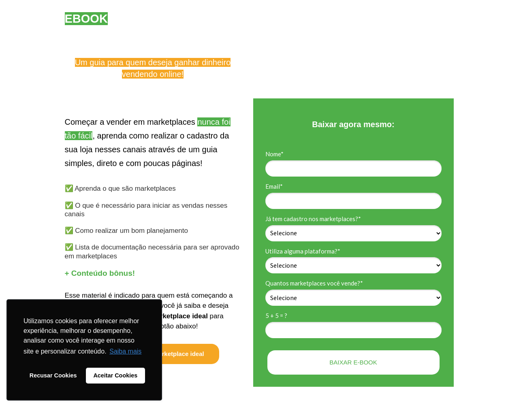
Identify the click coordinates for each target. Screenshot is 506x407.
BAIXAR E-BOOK (353, 362)
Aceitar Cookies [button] (115, 375)
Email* (274, 186)
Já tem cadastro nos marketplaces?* (313, 218)
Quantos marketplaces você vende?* (314, 283)
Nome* (274, 154)
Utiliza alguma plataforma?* (302, 251)
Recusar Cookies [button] (53, 375)
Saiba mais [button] (125, 351)
